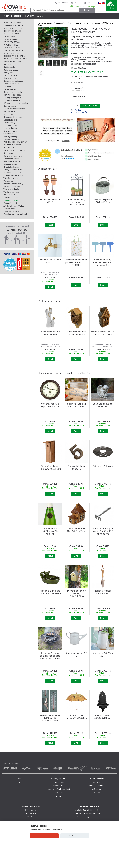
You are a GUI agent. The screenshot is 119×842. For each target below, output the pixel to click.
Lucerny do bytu (10, 128)
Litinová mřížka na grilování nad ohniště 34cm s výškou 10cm (50, 656)
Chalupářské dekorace (12, 117)
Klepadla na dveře (10, 120)
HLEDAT (87, 10)
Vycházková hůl (9, 195)
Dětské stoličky (9, 89)
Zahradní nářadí (10, 203)
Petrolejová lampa (10, 137)
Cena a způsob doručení (59, 789)
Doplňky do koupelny (12, 98)
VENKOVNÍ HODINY (12, 23)
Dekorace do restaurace (13, 81)
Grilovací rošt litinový (103, 466)
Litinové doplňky (10, 125)
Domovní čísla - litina (12, 95)
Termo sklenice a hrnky (13, 173)
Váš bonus (91, 3)
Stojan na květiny (10, 164)
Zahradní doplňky (10, 200)
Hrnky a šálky (9, 114)
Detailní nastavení (75, 836)
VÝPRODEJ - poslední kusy (14, 59)
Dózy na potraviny (10, 106)
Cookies (96, 793)
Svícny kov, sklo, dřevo (12, 170)
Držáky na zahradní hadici (14, 109)
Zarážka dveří (9, 209)
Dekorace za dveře (11, 84)
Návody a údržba (58, 779)
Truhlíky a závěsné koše (13, 175)
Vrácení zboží (59, 786)
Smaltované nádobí (11, 159)
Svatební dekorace (11, 167)
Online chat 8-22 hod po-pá (84, 7)
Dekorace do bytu (10, 78)
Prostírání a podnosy (12, 145)
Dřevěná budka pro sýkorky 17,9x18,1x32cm (76, 593)
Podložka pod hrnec (11, 139)
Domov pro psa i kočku (12, 92)
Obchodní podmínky (97, 786)
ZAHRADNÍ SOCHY (11, 48)
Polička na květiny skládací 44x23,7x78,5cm (76, 202)
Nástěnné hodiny (10, 131)
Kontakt (78, 3)
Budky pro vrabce (10, 70)
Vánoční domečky (10, 181)
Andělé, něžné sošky (12, 62)
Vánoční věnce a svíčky (13, 184)
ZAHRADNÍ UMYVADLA (13, 206)
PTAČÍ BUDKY (9, 148)
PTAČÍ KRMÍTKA (10, 45)
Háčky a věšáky (10, 112)
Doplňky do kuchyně (11, 100)
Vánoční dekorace (10, 178)
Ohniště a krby (9, 134)
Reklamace (59, 782)
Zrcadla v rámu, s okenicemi (15, 214)
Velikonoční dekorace (12, 186)
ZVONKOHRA (9, 37)
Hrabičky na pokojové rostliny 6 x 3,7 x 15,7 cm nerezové (102, 531)
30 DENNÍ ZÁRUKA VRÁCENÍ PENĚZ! (87, 72)
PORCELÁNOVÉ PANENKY (15, 142)
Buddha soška (9, 67)
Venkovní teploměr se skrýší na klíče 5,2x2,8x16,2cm (50, 718)
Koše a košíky (9, 123)
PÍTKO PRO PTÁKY (11, 42)
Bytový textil (8, 73)
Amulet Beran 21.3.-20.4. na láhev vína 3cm (50, 531)
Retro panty (8, 153)
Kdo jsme (59, 793)
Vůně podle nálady (11, 192)
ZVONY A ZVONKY (11, 39)
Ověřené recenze (96, 779)
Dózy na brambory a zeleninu (15, 103)
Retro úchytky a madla (12, 156)
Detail (50, 225)
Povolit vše (44, 836)
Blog (21, 782)
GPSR (59, 796)
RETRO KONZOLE (11, 53)
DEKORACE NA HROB (13, 25)
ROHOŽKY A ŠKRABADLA (14, 56)
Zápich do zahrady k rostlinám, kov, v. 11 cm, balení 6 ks (103, 262)
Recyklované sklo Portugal (14, 150)
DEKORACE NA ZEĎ (12, 31)
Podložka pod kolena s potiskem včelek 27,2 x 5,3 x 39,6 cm (76, 262)
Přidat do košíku (90, 105)
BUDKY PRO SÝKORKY (13, 28)
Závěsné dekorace (11, 211)
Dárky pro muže (10, 75)
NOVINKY (30, 16)
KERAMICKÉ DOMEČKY (13, 50)
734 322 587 (63, 3)
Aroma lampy (8, 64)
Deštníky (7, 87)
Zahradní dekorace (11, 198)
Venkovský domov (45, 23)
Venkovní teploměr (11, 189)
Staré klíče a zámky (11, 161)
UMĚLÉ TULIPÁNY (11, 34)
